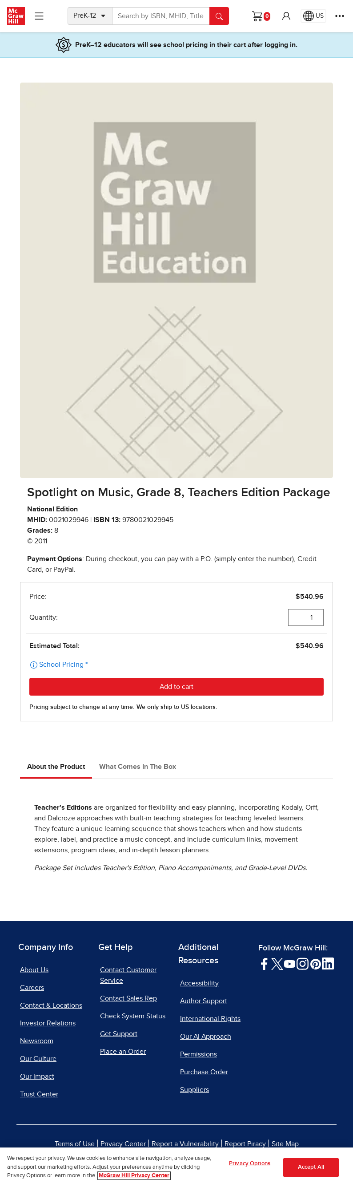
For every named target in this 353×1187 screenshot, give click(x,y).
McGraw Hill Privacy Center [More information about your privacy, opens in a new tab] (134, 1179)
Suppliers (194, 1089)
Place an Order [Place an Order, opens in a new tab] (123, 1051)
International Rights (210, 1018)
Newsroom (36, 1041)
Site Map (285, 1143)
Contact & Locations (51, 1005)
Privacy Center (123, 1143)
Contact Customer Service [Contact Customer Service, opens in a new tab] (128, 975)
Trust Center (39, 1094)
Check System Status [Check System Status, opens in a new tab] (132, 1016)
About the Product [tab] (56, 766)
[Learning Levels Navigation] (39, 16)
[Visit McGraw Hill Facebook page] (264, 963)
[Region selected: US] (313, 16)
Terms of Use (75, 1143)
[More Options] (339, 16)
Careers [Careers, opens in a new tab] (32, 987)
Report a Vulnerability (185, 1143)
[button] (286, 16)
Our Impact (37, 1076)
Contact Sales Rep (128, 998)
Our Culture (38, 1058)
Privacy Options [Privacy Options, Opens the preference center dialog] (249, 1166)
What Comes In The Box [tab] (137, 766)
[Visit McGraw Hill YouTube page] (290, 963)
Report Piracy (245, 1143)
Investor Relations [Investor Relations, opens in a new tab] (48, 1023)
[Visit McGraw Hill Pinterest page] (315, 963)
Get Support (118, 1033)
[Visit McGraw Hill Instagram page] (303, 963)
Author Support (203, 1001)
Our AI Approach (205, 1036)
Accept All (311, 1170)
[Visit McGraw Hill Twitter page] (277, 963)
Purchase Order (204, 1072)
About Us (34, 969)
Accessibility (199, 983)
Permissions (198, 1054)
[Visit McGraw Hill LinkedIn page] (328, 963)
